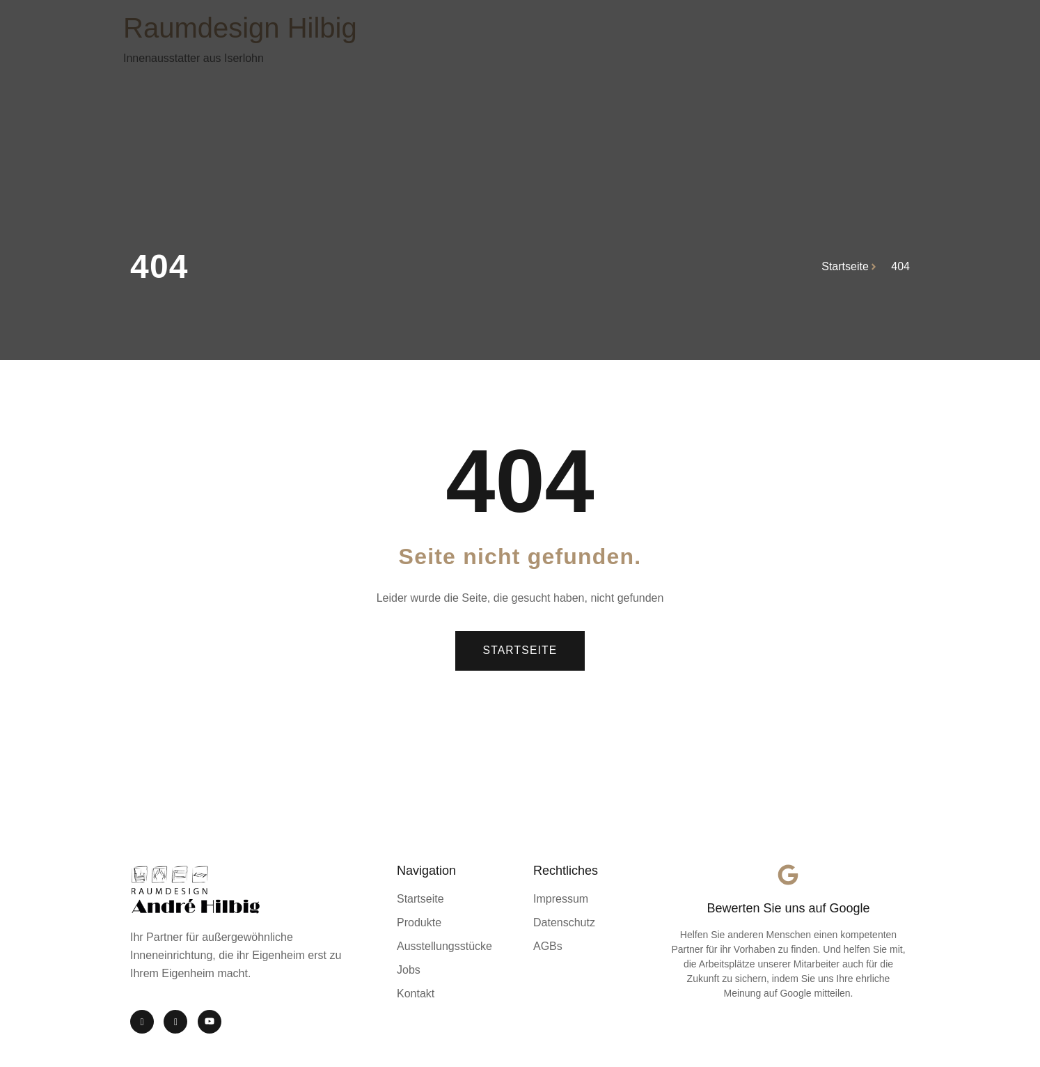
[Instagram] (142, 1022)
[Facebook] (175, 1022)
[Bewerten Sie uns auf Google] (788, 874)
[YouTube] (209, 1022)
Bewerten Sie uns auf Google (788, 908)
